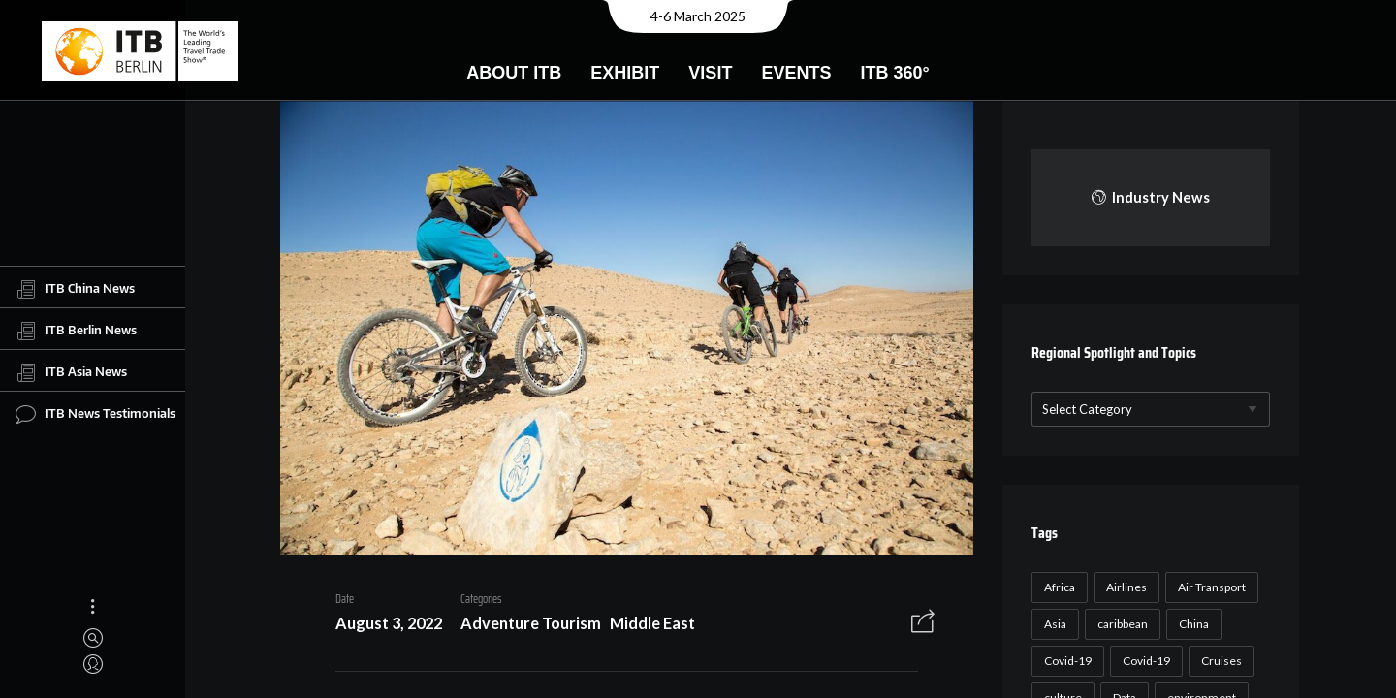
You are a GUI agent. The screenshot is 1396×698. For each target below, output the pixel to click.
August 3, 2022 (382, 626)
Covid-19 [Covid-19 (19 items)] (1143, 660)
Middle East (645, 626)
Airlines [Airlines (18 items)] (1123, 587)
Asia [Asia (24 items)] (1052, 624)
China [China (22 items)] (1191, 624)
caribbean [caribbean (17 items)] (1120, 624)
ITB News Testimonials (95, 414)
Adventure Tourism (524, 626)
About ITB (513, 72)
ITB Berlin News (76, 330)
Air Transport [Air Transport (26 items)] (1209, 587)
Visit (710, 72)
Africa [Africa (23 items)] (1056, 587)
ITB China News (75, 289)
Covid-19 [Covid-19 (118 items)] (1065, 660)
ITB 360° (894, 72)
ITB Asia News (71, 372)
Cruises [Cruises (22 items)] (1218, 660)
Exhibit (624, 72)
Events (796, 72)
